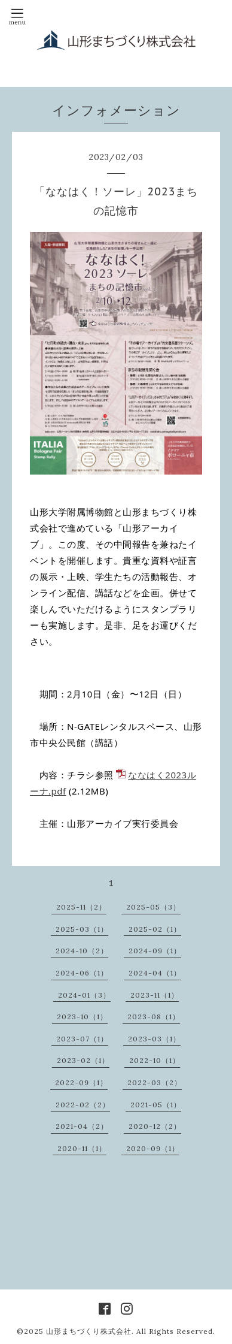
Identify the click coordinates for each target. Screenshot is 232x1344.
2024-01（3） (84, 994)
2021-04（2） (82, 1126)
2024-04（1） (155, 972)
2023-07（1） (82, 1038)
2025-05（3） (153, 906)
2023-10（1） (82, 1016)
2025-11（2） (81, 906)
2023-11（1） (154, 994)
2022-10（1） (154, 1060)
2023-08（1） (153, 1016)
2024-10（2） (82, 950)
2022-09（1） (81, 1082)
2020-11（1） (81, 1148)
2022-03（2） (154, 1082)
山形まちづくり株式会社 (89, 1331)
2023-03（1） (154, 1038)
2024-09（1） (155, 950)
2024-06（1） (82, 972)
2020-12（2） (155, 1126)
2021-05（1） (155, 1104)
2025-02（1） (155, 929)
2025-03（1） (82, 929)
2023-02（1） (83, 1060)
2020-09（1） (152, 1148)
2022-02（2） (83, 1104)
